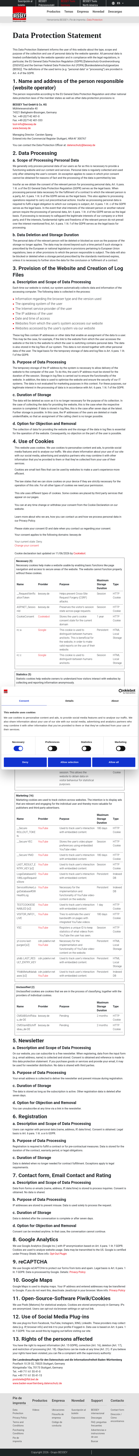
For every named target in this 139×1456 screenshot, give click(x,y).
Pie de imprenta (77, 19)
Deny (25, 762)
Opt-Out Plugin (58, 1253)
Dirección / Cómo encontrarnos (117, 1417)
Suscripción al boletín (79, 1412)
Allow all (114, 762)
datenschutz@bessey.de (81, 145)
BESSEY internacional (97, 1412)
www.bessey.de (22, 128)
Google (42, 630)
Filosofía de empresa (58, 1416)
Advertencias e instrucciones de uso (98, 1433)
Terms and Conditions (18, 1424)
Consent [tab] (24, 700)
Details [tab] (69, 700)
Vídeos (35, 1410)
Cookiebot (79, 553)
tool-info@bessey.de (24, 124)
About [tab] (115, 700)
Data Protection (94, 19)
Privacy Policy (77, 1272)
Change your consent (27, 545)
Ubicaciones (58, 1410)
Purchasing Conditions (18, 1432)
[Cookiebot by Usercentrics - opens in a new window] (121, 691)
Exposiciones (78, 1417)
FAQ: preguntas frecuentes (99, 1424)
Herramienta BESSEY (57, 19)
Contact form (117, 1410)
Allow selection (69, 762)
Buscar (94, 1441)
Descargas (96, 1417)
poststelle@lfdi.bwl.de (25, 1379)
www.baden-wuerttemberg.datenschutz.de (37, 1383)
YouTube (43, 828)
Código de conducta (57, 1424)
